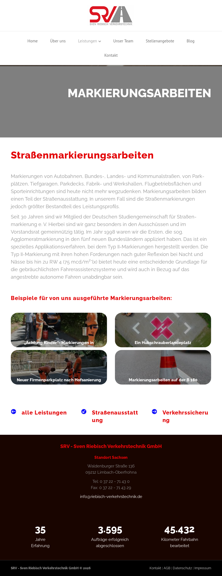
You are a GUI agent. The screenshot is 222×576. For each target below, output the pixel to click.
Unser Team (123, 40)
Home (33, 40)
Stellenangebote (160, 40)
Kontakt (111, 55)
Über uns (58, 40)
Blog (190, 40)
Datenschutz (182, 568)
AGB (167, 568)
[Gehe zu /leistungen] (40, 412)
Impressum (202, 568)
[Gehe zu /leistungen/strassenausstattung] (111, 416)
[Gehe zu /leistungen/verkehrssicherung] (181, 416)
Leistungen (87, 40)
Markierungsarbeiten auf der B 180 (163, 380)
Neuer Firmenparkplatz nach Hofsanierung (59, 380)
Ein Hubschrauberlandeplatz (163, 342)
